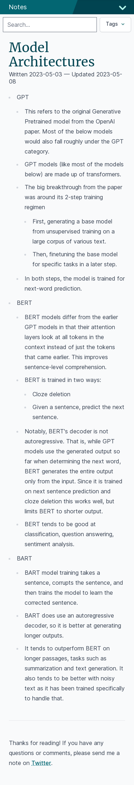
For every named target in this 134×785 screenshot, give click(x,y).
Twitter (41, 762)
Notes (18, 7)
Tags (116, 23)
